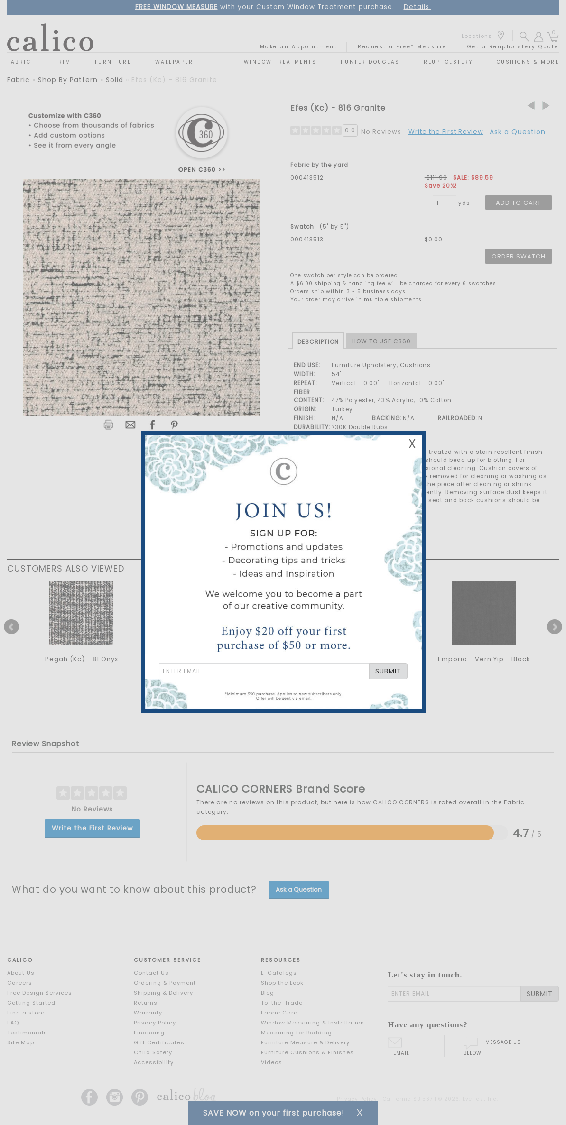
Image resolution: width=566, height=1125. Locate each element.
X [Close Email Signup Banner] (412, 443)
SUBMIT (388, 671)
